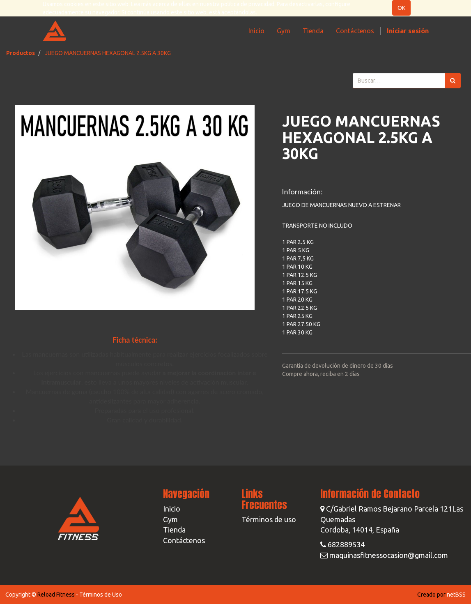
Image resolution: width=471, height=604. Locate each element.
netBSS (456, 594)
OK (401, 8)
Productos (20, 53)
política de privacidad (247, 4)
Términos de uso (268, 519)
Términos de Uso (100, 594)
